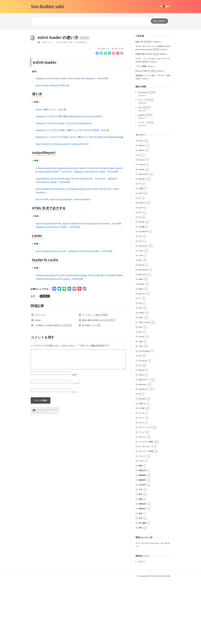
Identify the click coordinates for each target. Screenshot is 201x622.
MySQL (141, 284)
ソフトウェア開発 (146, 441)
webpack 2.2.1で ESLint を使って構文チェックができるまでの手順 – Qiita (72, 130)
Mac (140, 260)
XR (140, 393)
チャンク (146, 100)
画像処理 (142, 503)
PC (140, 298)
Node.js (142, 293)
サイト (75, 392)
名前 (75, 374)
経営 (140, 513)
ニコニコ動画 (140, 66)
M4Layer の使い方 (145, 70)
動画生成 (142, 470)
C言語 (141, 188)
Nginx (141, 288)
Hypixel (145, 115)
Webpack (45, 296)
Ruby (141, 317)
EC (140, 198)
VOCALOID (143, 360)
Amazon (142, 159)
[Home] (39, 42)
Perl (140, 303)
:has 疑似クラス (91, 325)
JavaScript (143, 245)
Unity (141, 346)
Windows (142, 384)
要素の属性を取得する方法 (98, 320)
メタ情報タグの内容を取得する (53, 325)
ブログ (141, 460)
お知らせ (142, 403)
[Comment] (78, 359)
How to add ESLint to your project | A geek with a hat (62, 143)
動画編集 (142, 475)
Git (140, 217)
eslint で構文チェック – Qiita (51, 109)
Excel (141, 207)
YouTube (142, 398)
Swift (141, 341)
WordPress (143, 389)
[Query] (86, 21)
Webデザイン (48, 42)
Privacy (39, 412)
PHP (140, 308)
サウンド (142, 437)
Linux (141, 250)
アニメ (141, 413)
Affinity (141, 150)
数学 (140, 494)
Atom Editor (144, 174)
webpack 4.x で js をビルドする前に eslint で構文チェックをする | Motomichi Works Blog (79, 136)
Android (142, 164)
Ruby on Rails (144, 322)
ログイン (141, 561)
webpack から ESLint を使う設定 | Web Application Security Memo (69, 116)
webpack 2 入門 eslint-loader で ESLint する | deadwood (64, 123)
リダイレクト (40, 315)
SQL (140, 331)
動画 (140, 465)
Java (141, 241)
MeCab (141, 265)
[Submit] (159, 21)
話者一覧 (143, 41)
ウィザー (146, 122)
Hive (144, 107)
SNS (140, 327)
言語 (140, 518)
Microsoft (143, 274)
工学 (140, 489)
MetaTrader (143, 269)
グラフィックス (145, 427)
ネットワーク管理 (146, 451)
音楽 (140, 527)
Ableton (142, 145)
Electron (142, 202)
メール (76, 383)
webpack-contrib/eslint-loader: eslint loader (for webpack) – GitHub (71, 78)
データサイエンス (146, 446)
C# (140, 183)
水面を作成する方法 (147, 54)
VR (140, 365)
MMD (141, 279)
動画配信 (142, 480)
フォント (142, 456)
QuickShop (146, 92)
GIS (140, 212)
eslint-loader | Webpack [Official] (52, 85)
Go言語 (142, 226)
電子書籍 (142, 523)
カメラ (141, 422)
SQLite (141, 336)
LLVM (141, 255)
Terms (46, 412)
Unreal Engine (144, 351)
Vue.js (141, 374)
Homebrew (143, 231)
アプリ (141, 417)
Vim (140, 355)
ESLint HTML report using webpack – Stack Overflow (63, 199)
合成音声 (142, 484)
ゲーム (141, 432)
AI (139, 155)
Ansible (142, 169)
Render (37, 320)
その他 (141, 408)
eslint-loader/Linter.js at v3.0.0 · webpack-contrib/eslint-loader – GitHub (74, 251)
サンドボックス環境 (95, 315)
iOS (140, 236)
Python (141, 312)
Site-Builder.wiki (47, 6)
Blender (142, 178)
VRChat (141, 370)
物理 (140, 499)
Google (142, 221)
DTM (140, 193)
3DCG (141, 140)
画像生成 (142, 508)
